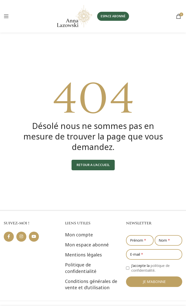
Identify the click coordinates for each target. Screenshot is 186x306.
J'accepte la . (150, 268)
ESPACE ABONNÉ (113, 16)
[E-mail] (154, 254)
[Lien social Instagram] (21, 237)
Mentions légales (83, 255)
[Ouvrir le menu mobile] (6, 16)
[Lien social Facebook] (9, 237)
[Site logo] (74, 16)
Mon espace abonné (87, 245)
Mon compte (79, 235)
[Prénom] (140, 240)
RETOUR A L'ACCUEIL (93, 165)
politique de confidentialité (150, 268)
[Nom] (168, 240)
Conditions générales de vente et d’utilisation (91, 284)
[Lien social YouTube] (34, 237)
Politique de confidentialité (80, 268)
